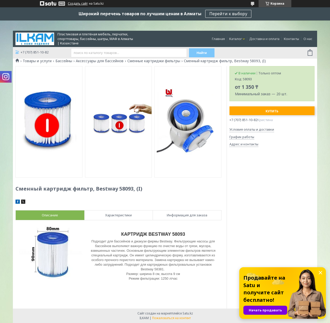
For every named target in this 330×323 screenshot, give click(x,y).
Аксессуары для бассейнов (99, 61)
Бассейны (63, 61)
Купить (272, 111)
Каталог (235, 38)
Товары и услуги (37, 61)
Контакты (291, 38)
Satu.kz (188, 313)
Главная (218, 38)
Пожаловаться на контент (171, 318)
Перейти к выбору (228, 14)
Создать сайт (78, 3)
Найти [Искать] (202, 53)
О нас (307, 38)
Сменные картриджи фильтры (153, 61)
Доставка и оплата (264, 38)
